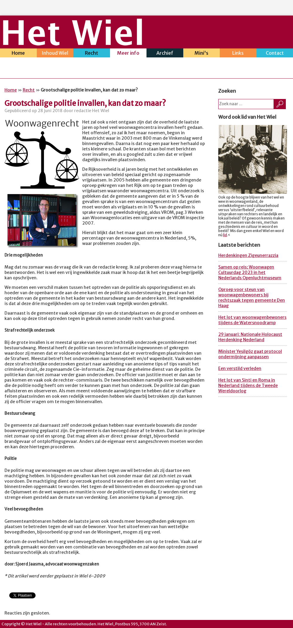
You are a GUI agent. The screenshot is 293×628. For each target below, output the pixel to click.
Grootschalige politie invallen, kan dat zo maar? (85, 103)
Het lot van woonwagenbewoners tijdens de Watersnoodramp (252, 320)
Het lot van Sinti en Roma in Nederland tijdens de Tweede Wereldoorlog (248, 385)
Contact (275, 53)
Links (238, 53)
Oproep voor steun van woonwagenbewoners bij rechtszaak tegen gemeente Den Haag (251, 297)
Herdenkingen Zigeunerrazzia (248, 255)
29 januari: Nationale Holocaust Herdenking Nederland (250, 337)
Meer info (128, 53)
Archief (164, 53)
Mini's (201, 53)
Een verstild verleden (239, 368)
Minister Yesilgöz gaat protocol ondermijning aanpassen (250, 354)
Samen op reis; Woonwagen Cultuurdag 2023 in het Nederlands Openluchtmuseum (249, 272)
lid (225, 235)
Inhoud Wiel (55, 53)
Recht (91, 53)
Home (18, 53)
